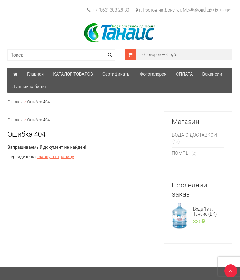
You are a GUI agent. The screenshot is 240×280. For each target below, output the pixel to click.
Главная (15, 101)
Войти (196, 9)
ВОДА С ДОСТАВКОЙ (194, 135)
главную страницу (55, 156)
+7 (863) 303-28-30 (108, 10)
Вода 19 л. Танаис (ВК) (205, 212)
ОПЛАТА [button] (184, 74)
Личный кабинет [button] (29, 86)
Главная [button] (35, 74)
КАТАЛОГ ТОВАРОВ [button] (73, 74)
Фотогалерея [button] (153, 74)
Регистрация (220, 9)
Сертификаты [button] (116, 74)
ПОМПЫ (181, 153)
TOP (229, 269)
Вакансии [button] (212, 74)
